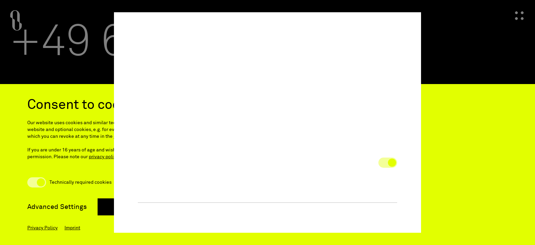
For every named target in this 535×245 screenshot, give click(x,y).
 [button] (408, 25)
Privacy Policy (42, 228)
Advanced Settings (57, 206)
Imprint (72, 228)
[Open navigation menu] (519, 15)
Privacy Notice (270, 106)
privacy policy (103, 156)
